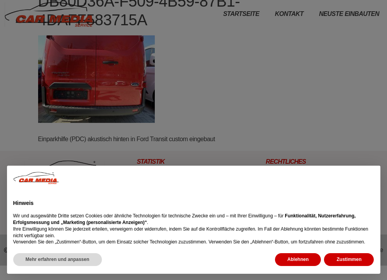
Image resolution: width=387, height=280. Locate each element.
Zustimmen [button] (348, 259)
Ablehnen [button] (298, 259)
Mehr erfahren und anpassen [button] (57, 259)
